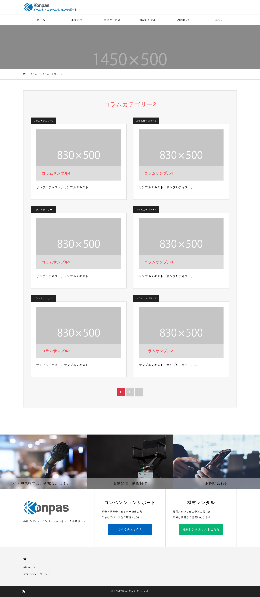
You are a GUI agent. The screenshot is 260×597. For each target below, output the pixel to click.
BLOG (219, 20)
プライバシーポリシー (36, 574)
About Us (183, 20)
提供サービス (112, 20)
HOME (24, 559)
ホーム (41, 20)
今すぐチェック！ (130, 529)
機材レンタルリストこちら (201, 529)
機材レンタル (148, 20)
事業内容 (76, 20)
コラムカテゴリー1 (43, 121)
